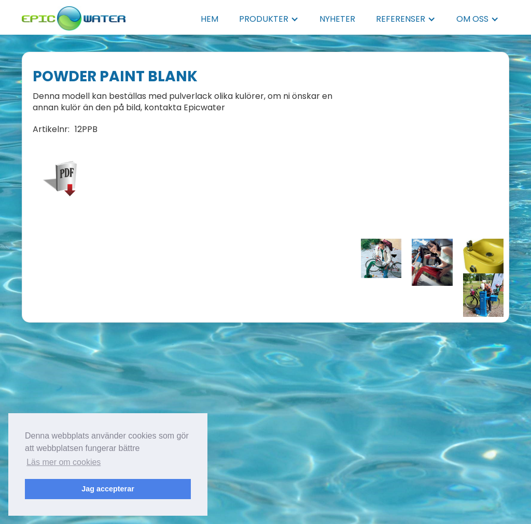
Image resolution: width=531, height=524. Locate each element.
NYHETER (337, 19)
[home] (73, 15)
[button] (269, 19)
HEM (209, 19)
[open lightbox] (381, 258)
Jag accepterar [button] (107, 489)
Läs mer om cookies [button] (63, 462)
